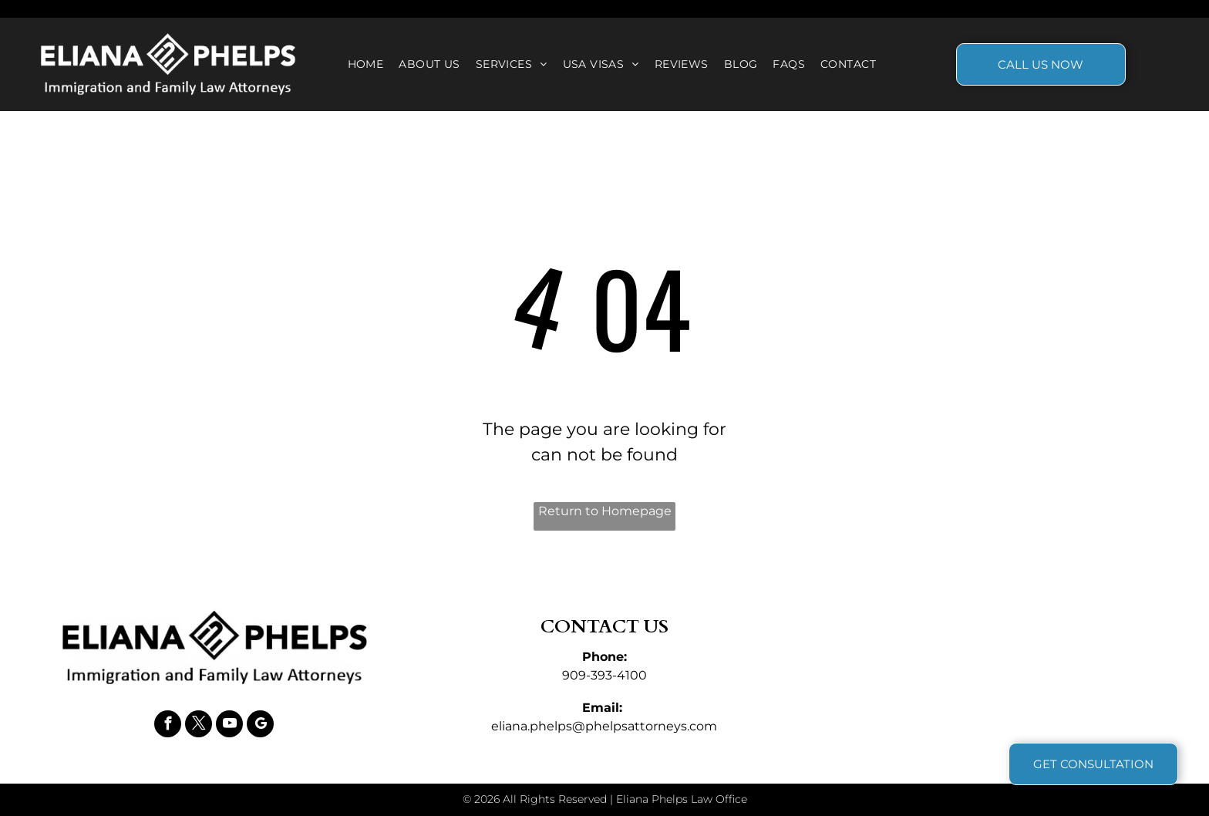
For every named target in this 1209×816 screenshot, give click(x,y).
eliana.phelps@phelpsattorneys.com (604, 726)
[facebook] (167, 725)
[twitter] (198, 725)
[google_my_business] (260, 725)
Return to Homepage (605, 511)
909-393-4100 (604, 675)
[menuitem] (366, 64)
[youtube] (229, 725)
